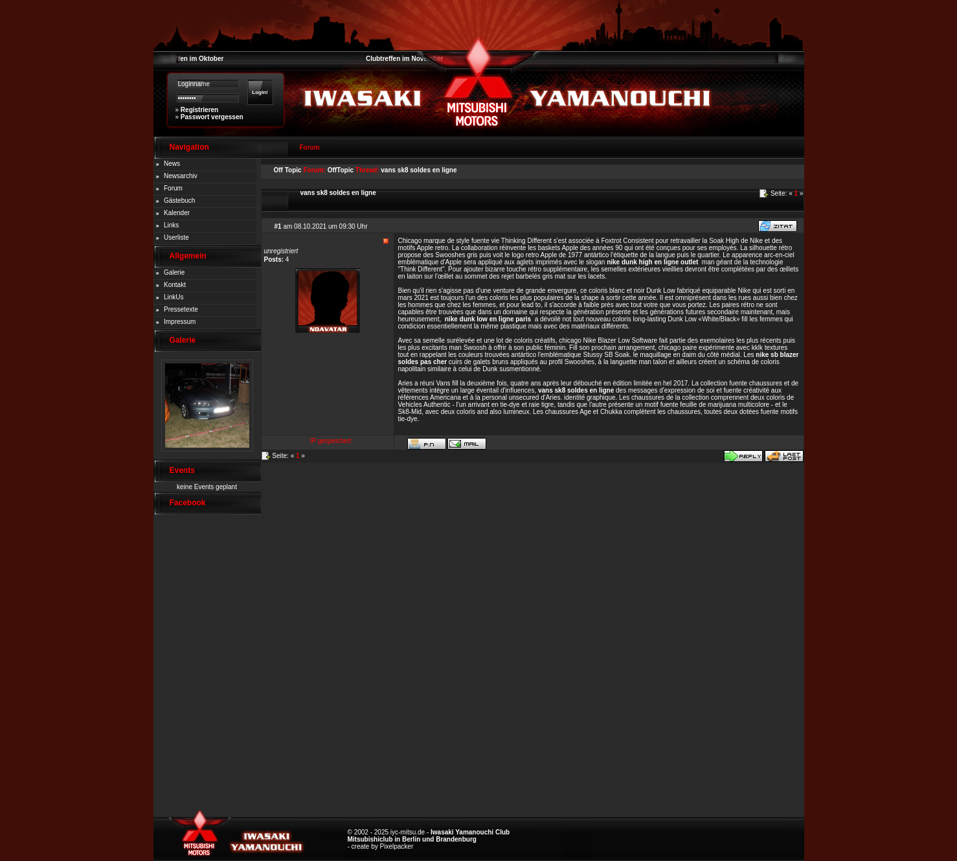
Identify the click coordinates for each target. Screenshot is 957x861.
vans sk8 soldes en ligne (418, 170)
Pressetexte (181, 309)
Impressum (180, 321)
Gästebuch (179, 200)
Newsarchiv (180, 175)
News (172, 163)
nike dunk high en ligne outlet (652, 262)
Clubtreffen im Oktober (188, 58)
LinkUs (174, 297)
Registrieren (199, 109)
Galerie (174, 272)
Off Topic (288, 170)
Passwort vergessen (212, 117)
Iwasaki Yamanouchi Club (470, 832)
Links (171, 225)
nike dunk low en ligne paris (488, 319)
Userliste (176, 237)
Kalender (177, 212)
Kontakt (175, 284)
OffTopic (341, 170)
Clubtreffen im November (404, 58)
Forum (173, 188)
